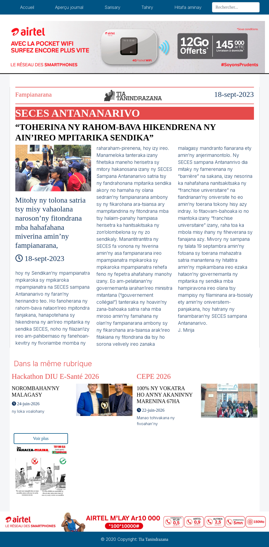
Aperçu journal (69, 7)
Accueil (27, 7)
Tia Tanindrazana (153, 539)
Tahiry (147, 7)
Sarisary (112, 7)
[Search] (236, 7)
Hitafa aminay (188, 7)
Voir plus (41, 438)
